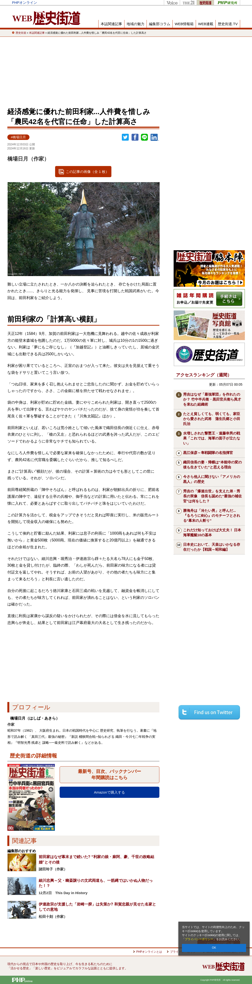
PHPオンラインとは (149, 951)
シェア (134, 137)
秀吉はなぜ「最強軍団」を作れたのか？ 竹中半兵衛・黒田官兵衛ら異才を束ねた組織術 (212, 399)
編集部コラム (159, 24)
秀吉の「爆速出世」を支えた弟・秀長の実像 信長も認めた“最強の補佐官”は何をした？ (212, 496)
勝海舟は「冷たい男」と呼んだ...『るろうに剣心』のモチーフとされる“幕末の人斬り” (211, 515)
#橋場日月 (18, 137)
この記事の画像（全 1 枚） (87, 172)
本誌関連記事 (111, 24)
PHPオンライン (24, 2)
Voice (172, 2)
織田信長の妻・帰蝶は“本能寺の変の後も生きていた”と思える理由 (212, 464)
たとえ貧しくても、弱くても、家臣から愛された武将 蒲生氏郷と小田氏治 (211, 419)
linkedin (154, 137)
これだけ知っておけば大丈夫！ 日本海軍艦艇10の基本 (212, 532)
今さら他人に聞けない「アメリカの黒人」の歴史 (211, 479)
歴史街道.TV (228, 24)
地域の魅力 (135, 24)
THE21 (188, 2)
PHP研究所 (227, 2)
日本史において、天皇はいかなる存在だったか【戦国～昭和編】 (211, 546)
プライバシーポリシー (199, 939)
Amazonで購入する (109, 792)
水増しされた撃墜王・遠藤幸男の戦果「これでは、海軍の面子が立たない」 (211, 438)
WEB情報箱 (184, 24)
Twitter (125, 137)
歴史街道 (205, 2)
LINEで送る (144, 137)
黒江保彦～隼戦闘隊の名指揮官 (208, 453)
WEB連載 (205, 24)
